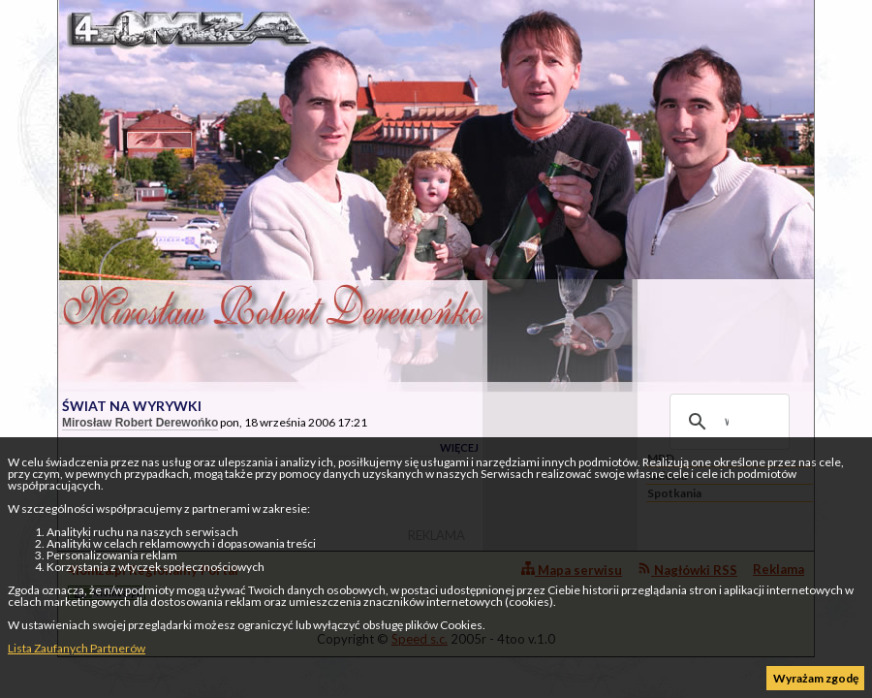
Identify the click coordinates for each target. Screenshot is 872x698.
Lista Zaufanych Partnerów (76, 648)
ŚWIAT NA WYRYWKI (132, 405)
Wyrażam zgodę (815, 678)
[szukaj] (727, 421)
